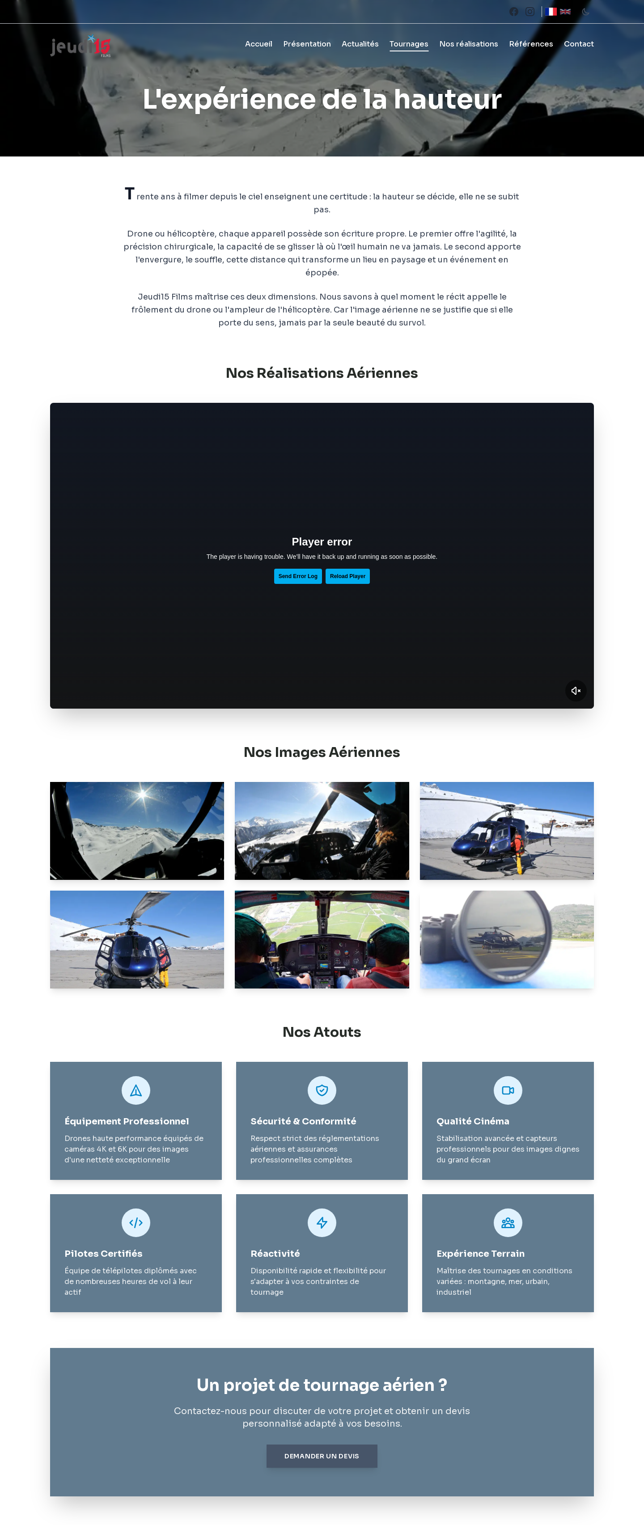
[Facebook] (513, 11)
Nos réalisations (468, 44)
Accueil (258, 44)
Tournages (409, 44)
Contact (579, 44)
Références (531, 44)
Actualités (360, 44)
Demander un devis (322, 1456)
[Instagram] (529, 11)
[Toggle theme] (586, 12)
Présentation (307, 44)
